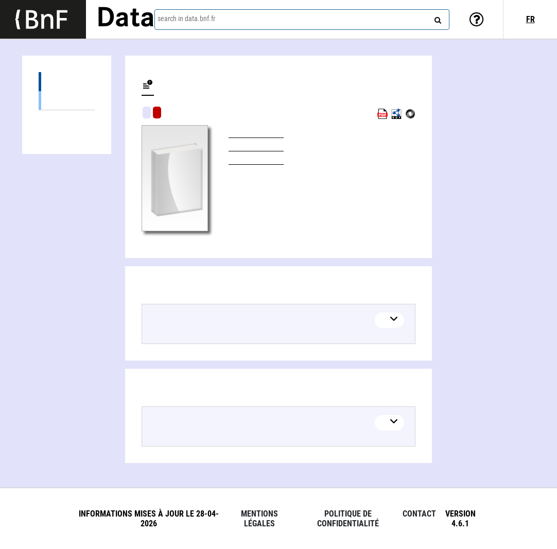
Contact (419, 514)
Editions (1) (67, 81)
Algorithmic (157, 112)
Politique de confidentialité (348, 518)
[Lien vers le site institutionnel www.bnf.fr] (43, 19)
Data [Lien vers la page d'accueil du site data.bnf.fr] (125, 19)
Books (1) (67, 100)
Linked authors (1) (67, 119)
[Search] (436, 18)
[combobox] (301, 19)
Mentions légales (259, 518)
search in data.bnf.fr (186, 18)
